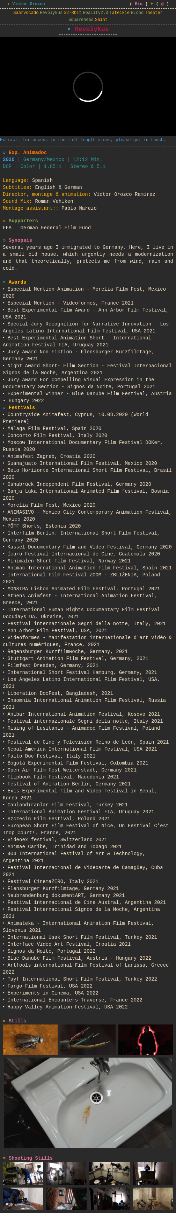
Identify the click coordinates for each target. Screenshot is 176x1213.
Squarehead (81, 19)
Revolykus (51, 12)
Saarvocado (25, 12)
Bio (138, 4)
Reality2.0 (95, 12)
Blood (137, 12)
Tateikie (120, 12)
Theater (153, 12)
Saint (101, 19)
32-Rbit (72, 12)
